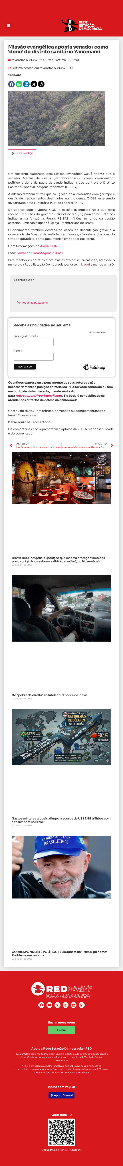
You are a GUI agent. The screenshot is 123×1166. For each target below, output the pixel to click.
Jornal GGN (49, 246)
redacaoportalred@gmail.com (39, 396)
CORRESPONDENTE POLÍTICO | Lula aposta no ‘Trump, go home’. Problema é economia (59, 953)
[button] (8, 26)
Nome (18, 350)
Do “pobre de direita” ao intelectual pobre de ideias (50, 695)
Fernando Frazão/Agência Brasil (40, 253)
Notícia (60, 60)
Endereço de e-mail (26, 336)
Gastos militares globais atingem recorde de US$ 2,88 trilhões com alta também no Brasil (61, 820)
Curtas (48, 60)
